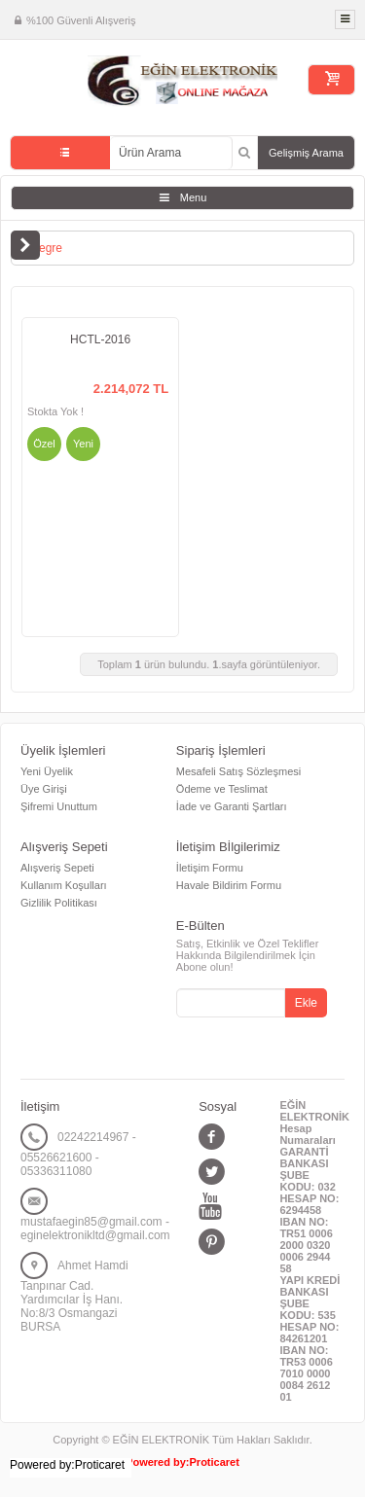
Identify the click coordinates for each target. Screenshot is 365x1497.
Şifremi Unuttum (58, 806)
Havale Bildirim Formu (228, 885)
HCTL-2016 (100, 339)
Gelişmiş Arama (306, 153)
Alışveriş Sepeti (57, 867)
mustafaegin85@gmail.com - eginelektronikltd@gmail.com (95, 1228)
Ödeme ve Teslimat (222, 789)
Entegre (41, 248)
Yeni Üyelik (46, 771)
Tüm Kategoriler (60, 152)
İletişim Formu (209, 867)
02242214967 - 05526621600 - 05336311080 (78, 1154)
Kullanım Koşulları (63, 885)
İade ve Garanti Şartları (231, 806)
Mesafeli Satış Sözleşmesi (238, 771)
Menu (193, 197)
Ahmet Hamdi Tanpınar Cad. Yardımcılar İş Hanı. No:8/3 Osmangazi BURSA (74, 1296)
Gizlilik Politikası (58, 903)
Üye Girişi (43, 789)
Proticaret (214, 1462)
